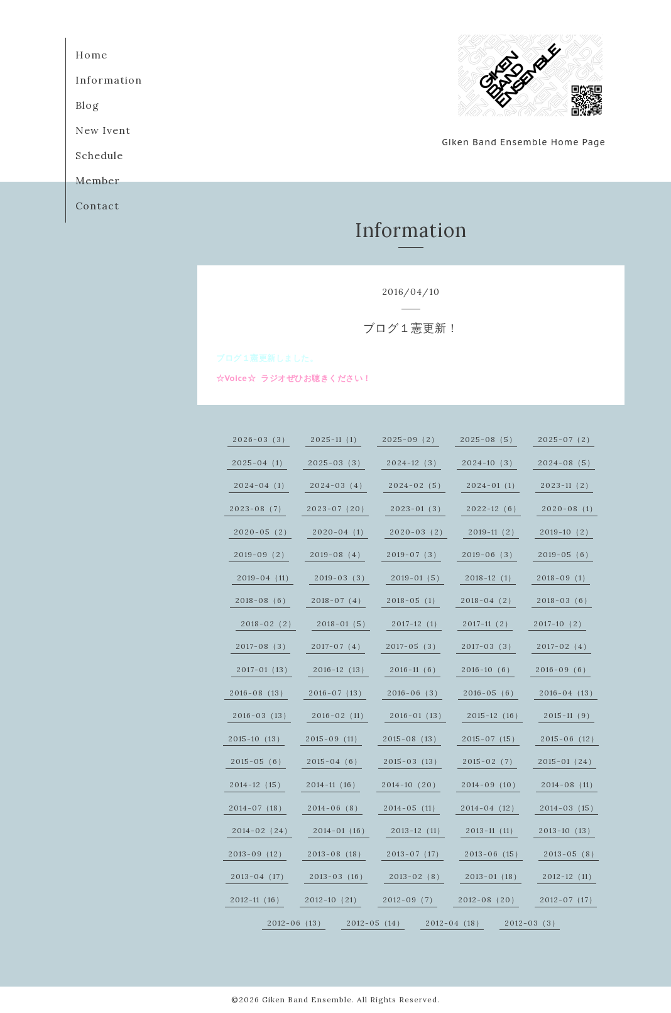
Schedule (99, 155)
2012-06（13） (296, 922)
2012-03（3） (532, 922)
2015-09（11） (333, 738)
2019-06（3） (489, 554)
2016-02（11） (340, 715)
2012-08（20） (488, 899)
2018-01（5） (343, 623)
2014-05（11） (411, 807)
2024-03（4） (338, 485)
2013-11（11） (492, 830)
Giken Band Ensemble (307, 999)
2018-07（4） (338, 600)
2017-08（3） (263, 646)
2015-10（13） (256, 738)
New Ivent (103, 130)
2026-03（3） (261, 439)
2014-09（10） (490, 784)
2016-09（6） (563, 669)
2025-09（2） (410, 439)
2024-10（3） (489, 462)
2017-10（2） (559, 623)
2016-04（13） (568, 692)
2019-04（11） (265, 577)
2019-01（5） (417, 577)
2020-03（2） (418, 531)
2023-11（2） (566, 485)
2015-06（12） (569, 738)
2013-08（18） (336, 853)
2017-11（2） (487, 623)
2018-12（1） (490, 577)
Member (97, 180)
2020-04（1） (340, 531)
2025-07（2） (566, 439)
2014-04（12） (490, 807)
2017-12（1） (416, 623)
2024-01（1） (493, 485)
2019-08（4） (337, 554)
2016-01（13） (418, 715)
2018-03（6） (564, 600)
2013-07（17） (415, 853)
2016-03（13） (261, 715)
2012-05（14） (375, 922)
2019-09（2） (261, 554)
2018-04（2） (488, 600)
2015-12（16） (495, 715)
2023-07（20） (338, 508)
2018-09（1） (563, 577)
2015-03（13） (412, 761)
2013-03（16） (338, 876)
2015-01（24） (567, 761)
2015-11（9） (568, 715)
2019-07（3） (413, 554)
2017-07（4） (338, 646)
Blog (87, 105)
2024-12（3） (413, 462)
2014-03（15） (569, 807)
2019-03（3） (341, 577)
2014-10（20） (410, 784)
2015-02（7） (489, 761)
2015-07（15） (491, 738)
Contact (97, 205)
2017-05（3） (413, 646)
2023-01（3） (417, 508)
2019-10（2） (566, 531)
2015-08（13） (412, 738)
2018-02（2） (268, 623)
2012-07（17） (568, 899)
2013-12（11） (418, 830)
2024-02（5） (416, 485)
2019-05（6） (565, 554)
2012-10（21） (333, 899)
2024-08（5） (566, 462)
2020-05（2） (263, 531)
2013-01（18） (493, 876)
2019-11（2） (493, 531)
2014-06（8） (335, 807)
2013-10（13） (566, 830)
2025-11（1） (335, 439)
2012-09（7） (410, 899)
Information (108, 80)
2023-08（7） (257, 508)
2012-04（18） (454, 922)
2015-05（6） (258, 761)
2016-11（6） (415, 669)
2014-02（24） (262, 830)
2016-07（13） (337, 692)
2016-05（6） (490, 692)
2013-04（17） (259, 876)
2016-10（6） (488, 669)
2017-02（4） (564, 646)
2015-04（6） (334, 761)
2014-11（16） (333, 784)
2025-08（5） (488, 439)
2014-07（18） (257, 807)
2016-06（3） (414, 692)
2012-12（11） (569, 876)
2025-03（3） (336, 462)
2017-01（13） (264, 669)
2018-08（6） (262, 600)
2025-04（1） (259, 462)
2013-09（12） (257, 853)
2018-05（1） (413, 600)
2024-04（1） (261, 485)
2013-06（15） (493, 853)
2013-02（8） (416, 876)
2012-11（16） (257, 899)
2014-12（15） (257, 784)
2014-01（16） (341, 830)
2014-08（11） (569, 784)
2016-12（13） (341, 669)
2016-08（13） (258, 692)
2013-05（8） (571, 853)
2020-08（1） (569, 508)
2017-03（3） (488, 646)
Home (91, 54)
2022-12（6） (493, 508)
